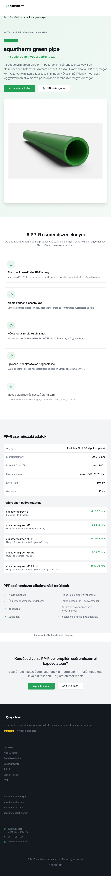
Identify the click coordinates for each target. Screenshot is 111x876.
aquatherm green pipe (15, 796)
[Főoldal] (5, 17)
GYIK (6, 780)
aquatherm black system (16, 813)
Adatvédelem (55, 864)
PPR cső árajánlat (54, 88)
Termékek (15, 17)
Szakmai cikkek (11, 774)
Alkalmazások (10, 753)
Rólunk (7, 769)
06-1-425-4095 (70, 687)
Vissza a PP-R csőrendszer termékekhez (26, 32)
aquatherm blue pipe (14, 802)
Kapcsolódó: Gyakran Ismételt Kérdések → (55, 635)
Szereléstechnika (12, 758)
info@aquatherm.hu (18, 841)
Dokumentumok (11, 763)
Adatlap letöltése (19, 88)
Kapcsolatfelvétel (41, 687)
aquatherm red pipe (13, 807)
